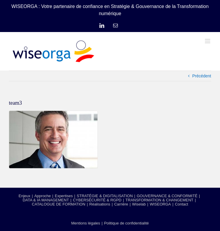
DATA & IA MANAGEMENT (46, 200)
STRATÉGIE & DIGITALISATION (105, 196)
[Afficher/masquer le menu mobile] (208, 41)
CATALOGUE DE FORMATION (59, 204)
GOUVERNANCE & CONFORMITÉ (167, 196)
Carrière (121, 204)
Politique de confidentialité (126, 223)
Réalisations (99, 204)
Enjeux (24, 196)
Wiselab (139, 204)
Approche (42, 196)
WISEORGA (160, 204)
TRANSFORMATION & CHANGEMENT (159, 200)
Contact (181, 204)
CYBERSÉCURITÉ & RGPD (97, 200)
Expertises (64, 196)
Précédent (201, 76)
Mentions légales (85, 223)
